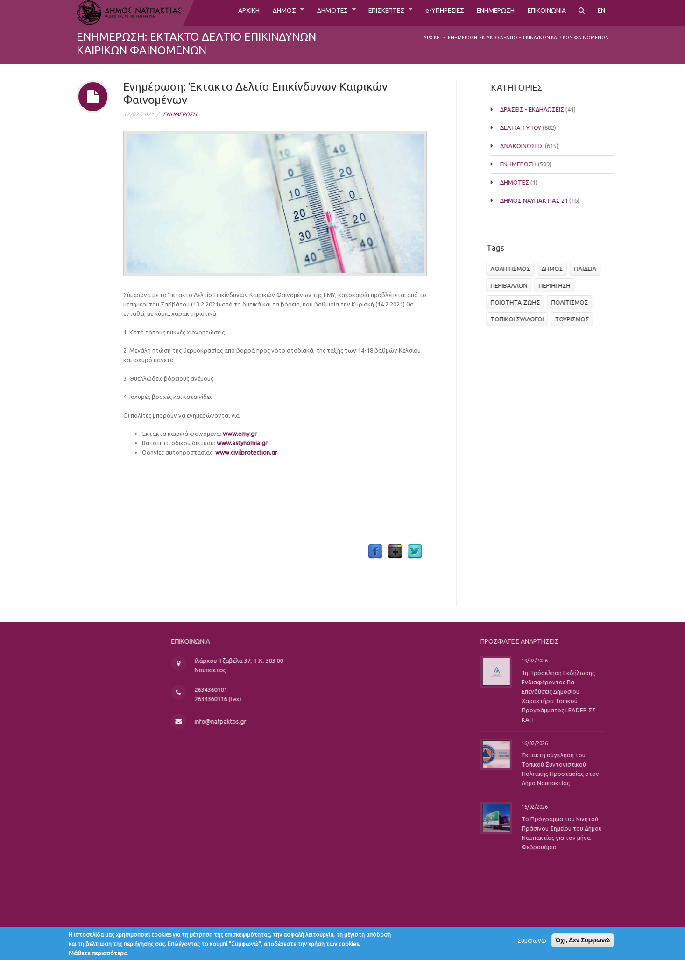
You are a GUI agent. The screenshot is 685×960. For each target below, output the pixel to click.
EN (601, 12)
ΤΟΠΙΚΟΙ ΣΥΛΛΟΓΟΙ (519, 319)
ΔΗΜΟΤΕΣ (302, 12)
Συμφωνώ (531, 942)
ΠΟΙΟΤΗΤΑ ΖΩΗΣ (518, 302)
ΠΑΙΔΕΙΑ (588, 268)
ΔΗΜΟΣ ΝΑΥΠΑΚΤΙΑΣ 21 (541, 200)
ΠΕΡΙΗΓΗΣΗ (557, 285)
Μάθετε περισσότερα (98, 955)
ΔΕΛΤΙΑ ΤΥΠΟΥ (527, 127)
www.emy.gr (240, 433)
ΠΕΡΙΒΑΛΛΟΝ (511, 285)
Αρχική (432, 37)
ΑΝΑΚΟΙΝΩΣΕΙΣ (529, 145)
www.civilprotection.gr (246, 452)
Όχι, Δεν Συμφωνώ (583, 942)
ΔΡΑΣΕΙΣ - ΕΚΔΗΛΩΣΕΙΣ (539, 109)
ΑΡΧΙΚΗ (211, 12)
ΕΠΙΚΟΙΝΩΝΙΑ (542, 12)
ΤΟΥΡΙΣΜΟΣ (575, 319)
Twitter (414, 551)
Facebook (375, 551)
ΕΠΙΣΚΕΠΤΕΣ (362, 12)
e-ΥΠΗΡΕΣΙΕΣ (426, 12)
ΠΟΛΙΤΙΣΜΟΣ (572, 302)
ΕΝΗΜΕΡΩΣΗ (484, 12)
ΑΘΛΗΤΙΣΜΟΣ (513, 268)
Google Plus (395, 551)
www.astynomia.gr (242, 443)
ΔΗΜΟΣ (250, 12)
